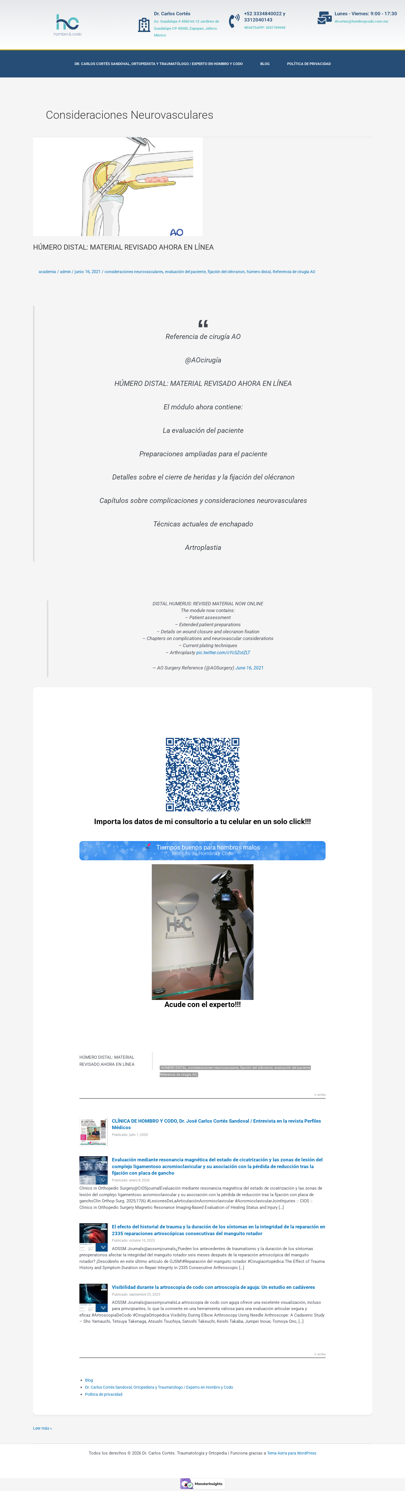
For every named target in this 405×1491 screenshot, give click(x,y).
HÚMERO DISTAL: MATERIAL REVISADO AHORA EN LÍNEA (128, 247)
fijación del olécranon (238, 271)
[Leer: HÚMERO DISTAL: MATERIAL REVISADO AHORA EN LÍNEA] (118, 186)
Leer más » (43, 1429)
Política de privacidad (309, 64)
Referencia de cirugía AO (312, 271)
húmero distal (274, 271)
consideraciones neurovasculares (138, 271)
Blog (265, 64)
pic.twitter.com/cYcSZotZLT (223, 652)
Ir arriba (320, 1097)
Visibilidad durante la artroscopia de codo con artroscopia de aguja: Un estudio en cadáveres (217, 1289)
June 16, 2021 (249, 668)
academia (48, 271)
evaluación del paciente (194, 271)
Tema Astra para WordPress (291, 1454)
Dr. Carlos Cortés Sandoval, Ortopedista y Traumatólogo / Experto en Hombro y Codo (159, 64)
